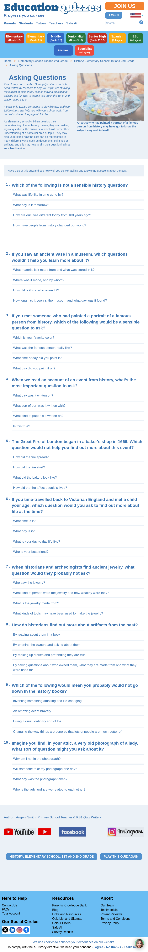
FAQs (6, 909)
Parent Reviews (111, 914)
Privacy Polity (110, 923)
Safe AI (57, 927)
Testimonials (109, 909)
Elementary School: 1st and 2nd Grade (43, 60)
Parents (10, 23)
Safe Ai (71, 23)
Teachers (56, 23)
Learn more (132, 947)
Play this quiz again (121, 856)
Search (141, 22)
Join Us (124, 6)
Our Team (107, 905)
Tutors (41, 23)
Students (26, 23)
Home (8, 60)
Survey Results (62, 932)
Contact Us (9, 905)
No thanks (113, 947)
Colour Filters (61, 923)
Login (114, 15)
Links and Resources (66, 914)
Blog (55, 909)
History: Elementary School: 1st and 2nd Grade (104, 60)
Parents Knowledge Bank (69, 905)
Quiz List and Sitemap (67, 918)
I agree (98, 947)
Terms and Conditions (115, 918)
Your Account (11, 913)
